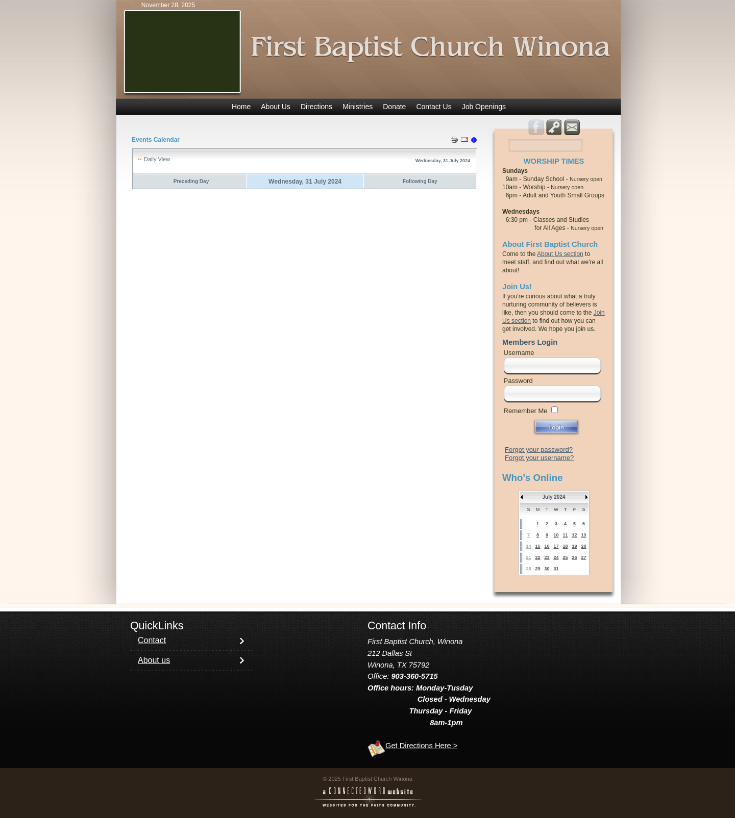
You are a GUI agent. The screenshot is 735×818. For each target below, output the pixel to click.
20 (583, 546)
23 (546, 557)
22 (537, 557)
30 (546, 568)
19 (574, 546)
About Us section (560, 254)
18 (565, 546)
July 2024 (553, 497)
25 (565, 557)
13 (583, 535)
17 (555, 546)
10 (555, 535)
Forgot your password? (539, 449)
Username (519, 352)
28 (528, 568)
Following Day (420, 181)
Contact (152, 640)
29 (537, 568)
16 (546, 546)
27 (583, 557)
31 (555, 568)
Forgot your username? (539, 458)
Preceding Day (191, 181)
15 (537, 546)
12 (574, 535)
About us (154, 660)
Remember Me (526, 411)
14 (528, 546)
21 (528, 557)
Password (518, 381)
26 (574, 557)
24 (555, 557)
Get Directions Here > (421, 746)
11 (565, 535)
